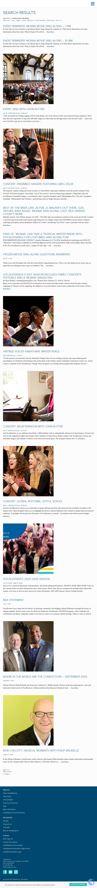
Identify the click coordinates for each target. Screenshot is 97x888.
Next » (8, 774)
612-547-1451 (10, 863)
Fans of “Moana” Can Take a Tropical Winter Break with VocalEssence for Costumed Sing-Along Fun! (42, 235)
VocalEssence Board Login (12, 852)
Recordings (50, 20)
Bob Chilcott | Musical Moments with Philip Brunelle (41, 750)
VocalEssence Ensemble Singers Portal (16, 849)
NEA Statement (13, 600)
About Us (6, 790)
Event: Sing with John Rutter (23, 109)
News (13, 20)
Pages (18, 20)
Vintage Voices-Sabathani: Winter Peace (31, 351)
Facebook (5, 872)
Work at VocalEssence (10, 831)
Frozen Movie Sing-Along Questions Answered (36, 254)
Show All (58, 20)
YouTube (10, 872)
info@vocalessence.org (9, 867)
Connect (6, 836)
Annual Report (8, 800)
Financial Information (10, 803)
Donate (5, 821)
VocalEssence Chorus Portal (12, 845)
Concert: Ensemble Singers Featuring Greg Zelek (38, 184)
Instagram (16, 872)
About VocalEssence (10, 793)
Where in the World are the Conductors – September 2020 (45, 676)
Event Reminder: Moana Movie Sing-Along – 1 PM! (37, 26)
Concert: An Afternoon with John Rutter (33, 426)
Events (24, 20)
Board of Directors (9, 809)
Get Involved (7, 818)
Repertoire (30, 20)
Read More (51, 32)
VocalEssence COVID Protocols (14, 813)
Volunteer (6, 827)
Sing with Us (7, 824)
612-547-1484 (9, 865)
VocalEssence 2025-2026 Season (26, 579)
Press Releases (40, 20)
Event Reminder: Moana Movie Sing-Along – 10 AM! (38, 40)
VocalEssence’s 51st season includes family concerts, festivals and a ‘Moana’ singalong (42, 276)
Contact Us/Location (10, 842)
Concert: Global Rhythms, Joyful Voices (32, 501)
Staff (4, 806)
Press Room (7, 796)
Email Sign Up (8, 839)
